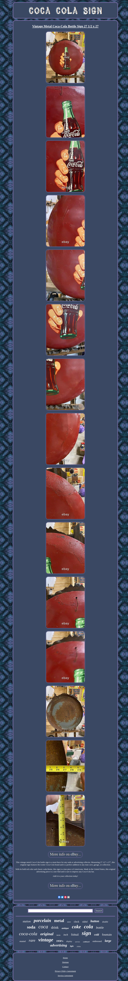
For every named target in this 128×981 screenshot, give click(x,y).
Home (65, 958)
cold (96, 934)
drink (55, 927)
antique (65, 928)
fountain (107, 934)
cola (88, 926)
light (72, 946)
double (105, 922)
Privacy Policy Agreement (65, 971)
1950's (59, 941)
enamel (23, 941)
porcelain (42, 920)
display (69, 941)
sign (86, 933)
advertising (58, 945)
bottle (100, 927)
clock (76, 921)
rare (32, 940)
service (77, 942)
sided (85, 921)
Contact (65, 966)
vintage (45, 939)
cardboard (86, 942)
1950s (79, 946)
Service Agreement (65, 975)
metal (59, 920)
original (46, 934)
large (108, 940)
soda (31, 927)
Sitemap (65, 962)
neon (58, 935)
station (27, 921)
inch (65, 934)
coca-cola (28, 933)
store (69, 922)
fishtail (75, 934)
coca (43, 926)
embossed (97, 941)
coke (76, 926)
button (94, 921)
